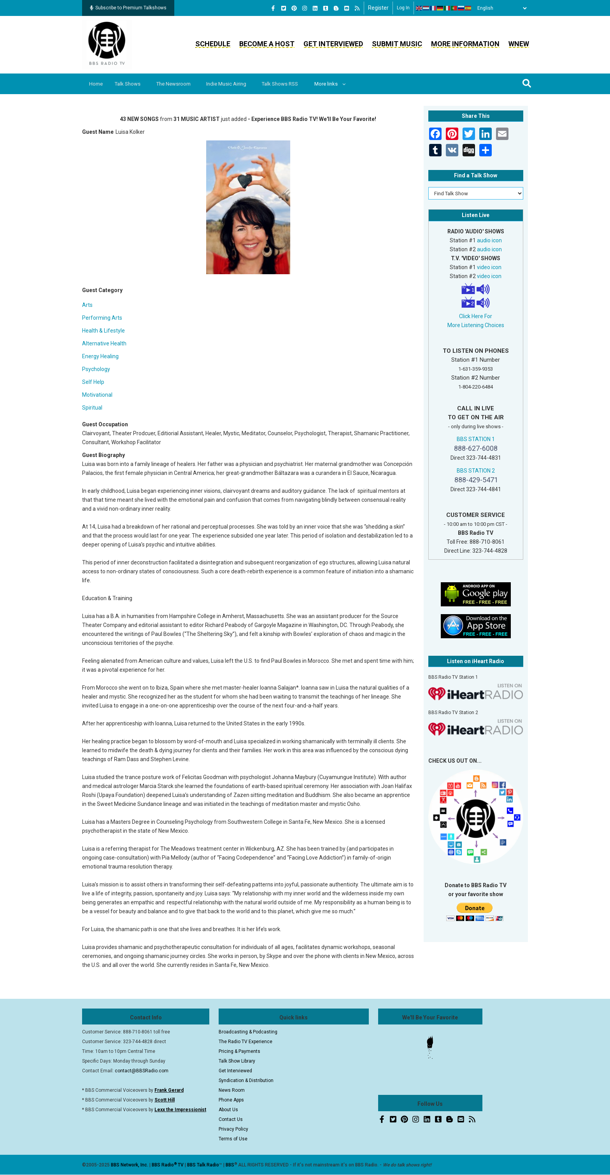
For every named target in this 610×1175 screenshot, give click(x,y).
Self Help (93, 382)
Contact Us (231, 1119)
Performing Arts (102, 318)
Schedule (212, 44)
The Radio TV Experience (245, 1041)
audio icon (489, 240)
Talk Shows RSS (288, 84)
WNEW (518, 44)
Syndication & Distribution (246, 1080)
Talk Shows (130, 84)
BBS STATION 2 (476, 471)
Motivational (97, 395)
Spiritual (92, 408)
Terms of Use (233, 1139)
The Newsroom (177, 84)
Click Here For (475, 316)
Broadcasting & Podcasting (248, 1032)
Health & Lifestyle (103, 330)
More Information (465, 44)
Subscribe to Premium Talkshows (128, 8)
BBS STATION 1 (476, 439)
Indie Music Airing (232, 84)
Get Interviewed (333, 44)
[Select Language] (500, 8)
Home (96, 84)
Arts (87, 305)
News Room (232, 1090)
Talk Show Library (237, 1061)
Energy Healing (100, 356)
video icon (489, 267)
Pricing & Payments (239, 1051)
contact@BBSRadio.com (141, 1070)
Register (378, 8)
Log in (403, 8)
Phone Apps (231, 1100)
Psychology (96, 369)
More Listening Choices (475, 325)
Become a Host (266, 44)
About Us (228, 1109)
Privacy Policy (233, 1129)
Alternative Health (104, 343)
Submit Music (397, 44)
